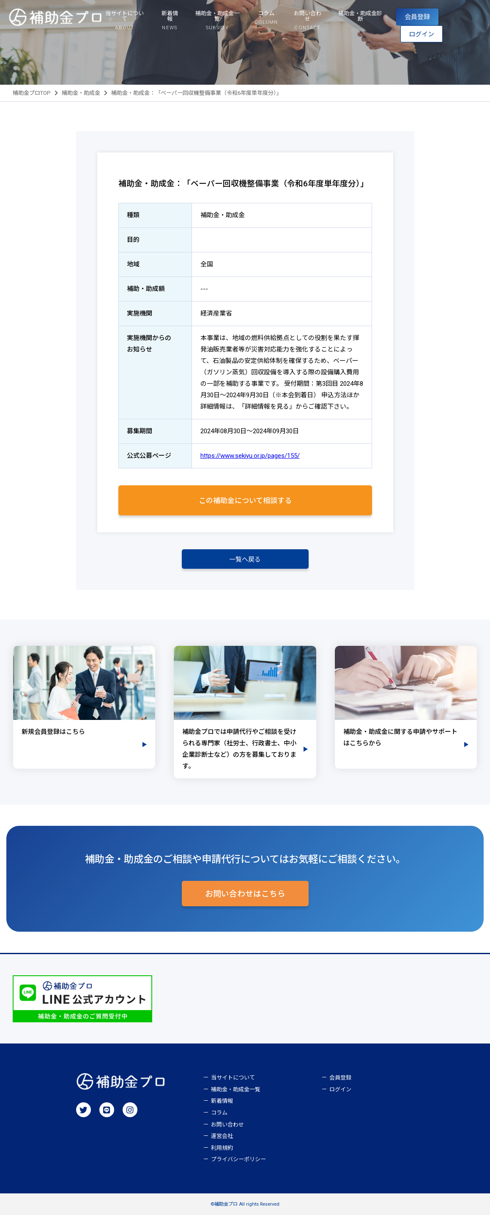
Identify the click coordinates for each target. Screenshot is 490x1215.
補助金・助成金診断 (360, 16)
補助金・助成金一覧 (235, 1089)
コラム (219, 1113)
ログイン (421, 34)
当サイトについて (233, 1077)
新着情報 (222, 1101)
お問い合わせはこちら (245, 894)
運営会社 (222, 1136)
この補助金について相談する (245, 500)
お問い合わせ (227, 1124)
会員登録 (417, 17)
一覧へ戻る (245, 559)
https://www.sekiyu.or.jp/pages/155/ (250, 455)
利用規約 (222, 1148)
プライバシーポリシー (238, 1159)
